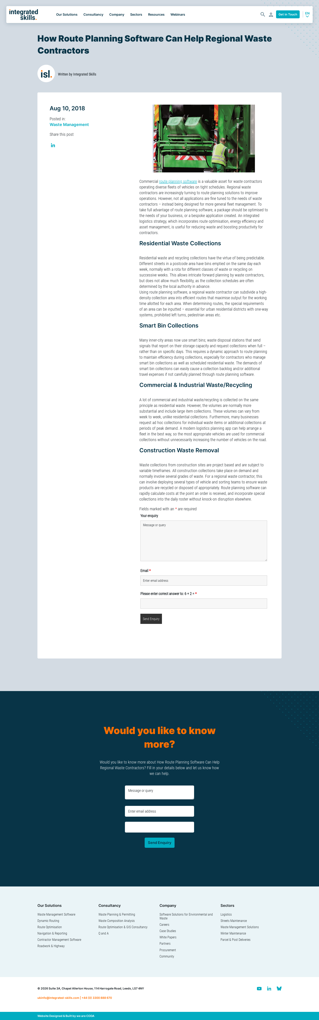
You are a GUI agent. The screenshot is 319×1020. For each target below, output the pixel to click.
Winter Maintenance (233, 933)
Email (145, 571)
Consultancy (93, 14)
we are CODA (85, 1016)
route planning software (178, 181)
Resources (156, 14)
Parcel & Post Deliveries (235, 940)
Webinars (177, 14)
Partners (165, 943)
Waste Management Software (56, 914)
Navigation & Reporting (52, 933)
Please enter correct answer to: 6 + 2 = (168, 594)
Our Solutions (67, 14)
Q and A (103, 933)
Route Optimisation (49, 927)
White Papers (168, 937)
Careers (164, 925)
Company (116, 14)
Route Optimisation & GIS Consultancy (122, 927)
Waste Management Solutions (240, 927)
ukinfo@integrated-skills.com (58, 997)
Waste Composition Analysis (116, 921)
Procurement (168, 950)
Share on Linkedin (53, 145)
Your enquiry (149, 516)
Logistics (226, 914)
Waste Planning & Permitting (116, 914)
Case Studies (168, 931)
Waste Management (69, 124)
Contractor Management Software (59, 940)
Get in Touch (288, 14)
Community (167, 956)
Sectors (136, 14)
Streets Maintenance (234, 921)
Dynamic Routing (48, 921)
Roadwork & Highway (51, 946)
